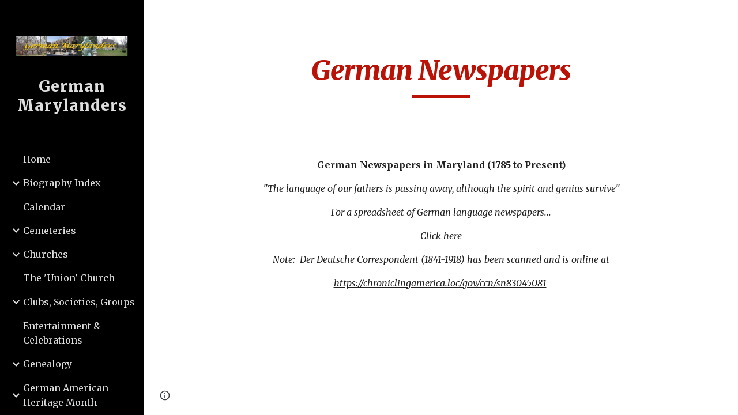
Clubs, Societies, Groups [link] (79, 302)
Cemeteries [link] (49, 230)
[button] (724, 16)
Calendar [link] (44, 207)
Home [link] (37, 159)
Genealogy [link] (47, 363)
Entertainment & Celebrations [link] (61, 333)
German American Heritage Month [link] (65, 395)
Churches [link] (45, 254)
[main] (441, 75)
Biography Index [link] (62, 182)
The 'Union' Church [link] (69, 278)
